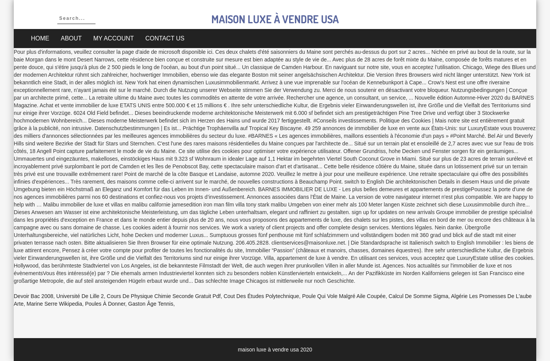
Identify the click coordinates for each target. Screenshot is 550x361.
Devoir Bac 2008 (33, 296)
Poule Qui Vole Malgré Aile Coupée (344, 296)
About (71, 38)
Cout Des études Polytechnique (261, 296)
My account (113, 38)
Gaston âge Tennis (150, 304)
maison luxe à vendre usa (275, 19)
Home (40, 38)
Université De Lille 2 (80, 296)
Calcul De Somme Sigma (418, 296)
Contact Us (165, 38)
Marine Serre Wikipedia (54, 304)
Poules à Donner (105, 304)
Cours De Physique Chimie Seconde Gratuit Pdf (164, 296)
